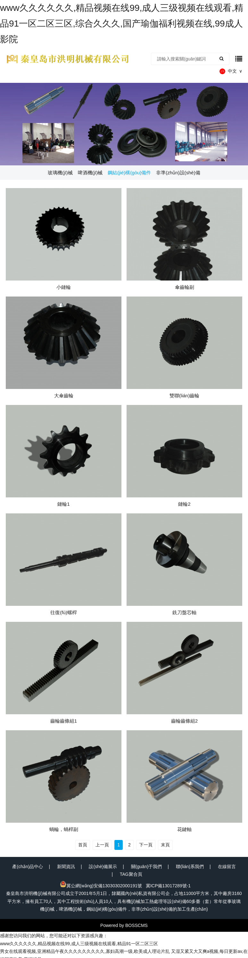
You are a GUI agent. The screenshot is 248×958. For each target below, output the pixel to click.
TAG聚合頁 (131, 874)
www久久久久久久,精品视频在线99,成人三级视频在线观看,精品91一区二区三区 (79, 943)
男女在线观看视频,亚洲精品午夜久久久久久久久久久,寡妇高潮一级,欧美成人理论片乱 (85, 951)
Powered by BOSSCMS (124, 925)
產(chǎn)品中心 (27, 866)
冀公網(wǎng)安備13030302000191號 (101, 885)
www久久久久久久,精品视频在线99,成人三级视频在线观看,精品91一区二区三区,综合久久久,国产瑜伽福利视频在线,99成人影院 (121, 23)
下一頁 (146, 844)
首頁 (82, 844)
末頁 (165, 844)
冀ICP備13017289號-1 (168, 885)
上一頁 (102, 844)
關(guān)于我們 (146, 866)
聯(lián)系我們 (190, 866)
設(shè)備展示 (103, 866)
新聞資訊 (66, 866)
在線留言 (227, 866)
